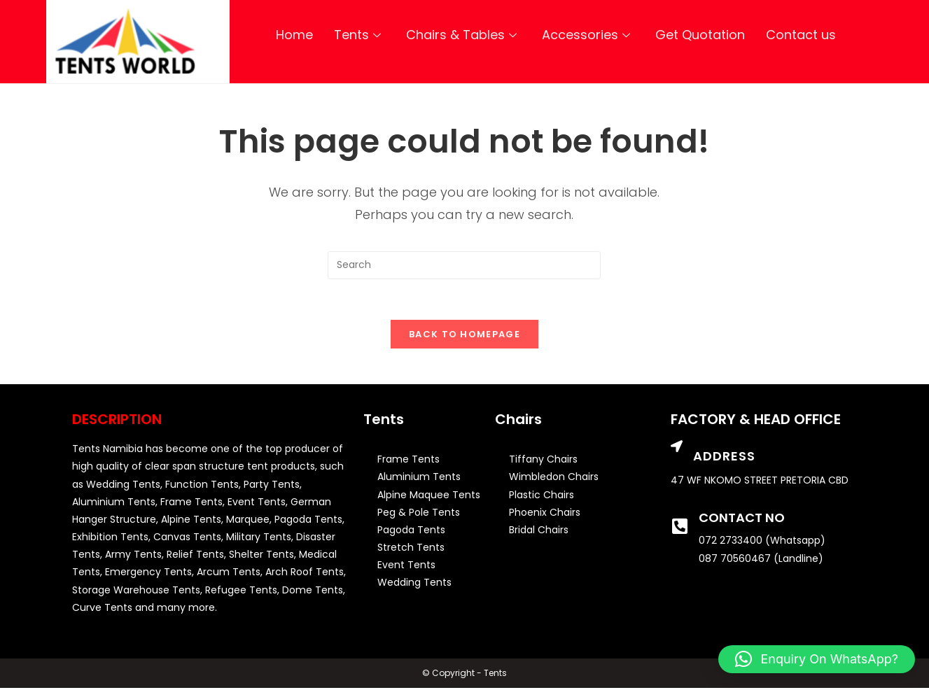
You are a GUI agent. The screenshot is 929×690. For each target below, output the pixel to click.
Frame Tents (408, 461)
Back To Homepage (464, 336)
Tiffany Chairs (543, 461)
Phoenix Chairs (544, 514)
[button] (816, 659)
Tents (357, 34)
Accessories (586, 34)
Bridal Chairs (538, 532)
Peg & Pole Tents (418, 514)
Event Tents (406, 567)
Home (294, 34)
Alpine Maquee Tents (428, 496)
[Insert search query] (464, 265)
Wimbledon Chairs (554, 479)
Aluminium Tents (419, 479)
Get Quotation (700, 34)
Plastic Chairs (541, 496)
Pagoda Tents (411, 532)
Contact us (801, 34)
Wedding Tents (414, 584)
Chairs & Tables (461, 34)
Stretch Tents (411, 549)
